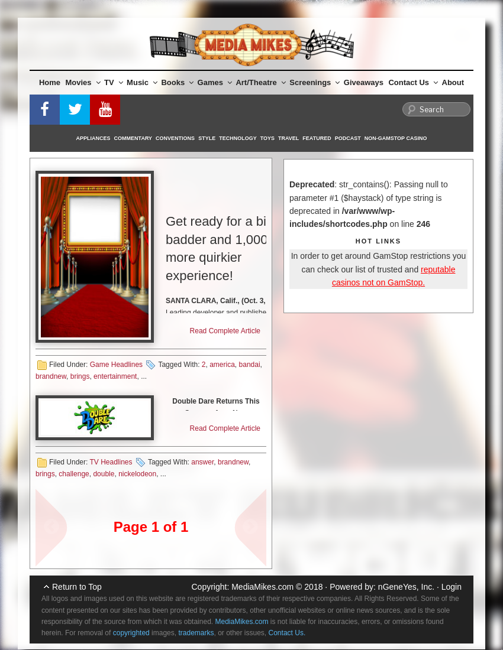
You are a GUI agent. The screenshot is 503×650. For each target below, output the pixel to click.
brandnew (51, 376)
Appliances (93, 138)
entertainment (115, 376)
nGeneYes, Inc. (406, 587)
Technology (238, 138)
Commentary (133, 138)
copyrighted (131, 633)
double (103, 474)
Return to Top (77, 587)
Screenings (314, 82)
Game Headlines (116, 364)
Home (49, 82)
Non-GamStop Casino (396, 138)
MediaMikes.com (262, 587)
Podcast (348, 138)
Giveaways (363, 82)
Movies (83, 82)
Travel (288, 138)
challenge (74, 474)
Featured (316, 138)
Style (206, 138)
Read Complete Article (225, 331)
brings (80, 376)
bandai (249, 364)
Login (451, 587)
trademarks (196, 633)
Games (215, 82)
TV (113, 82)
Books (177, 82)
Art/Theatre (260, 82)
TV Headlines (110, 462)
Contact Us (413, 82)
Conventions (175, 138)
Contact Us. (287, 633)
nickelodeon (137, 474)
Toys (267, 138)
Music (142, 82)
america (222, 364)
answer (202, 462)
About (453, 82)
